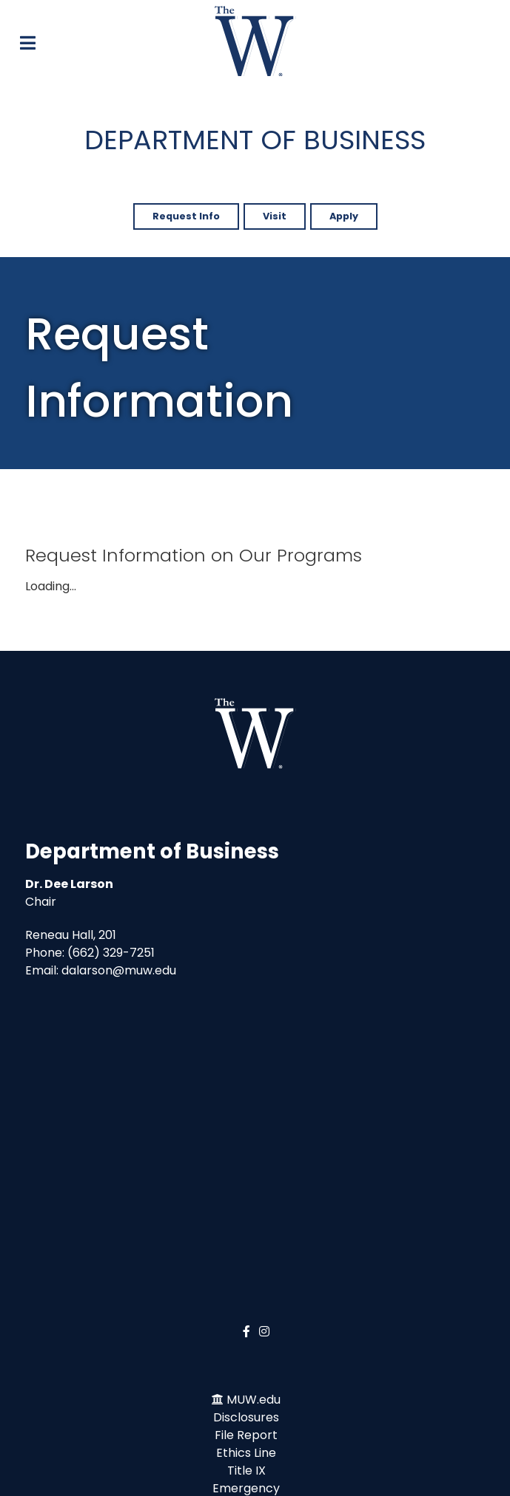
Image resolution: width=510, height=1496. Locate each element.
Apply (343, 216)
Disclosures (246, 1417)
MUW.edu (254, 1399)
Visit (274, 216)
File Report (246, 1435)
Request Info (186, 216)
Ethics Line (246, 1452)
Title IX (246, 1470)
